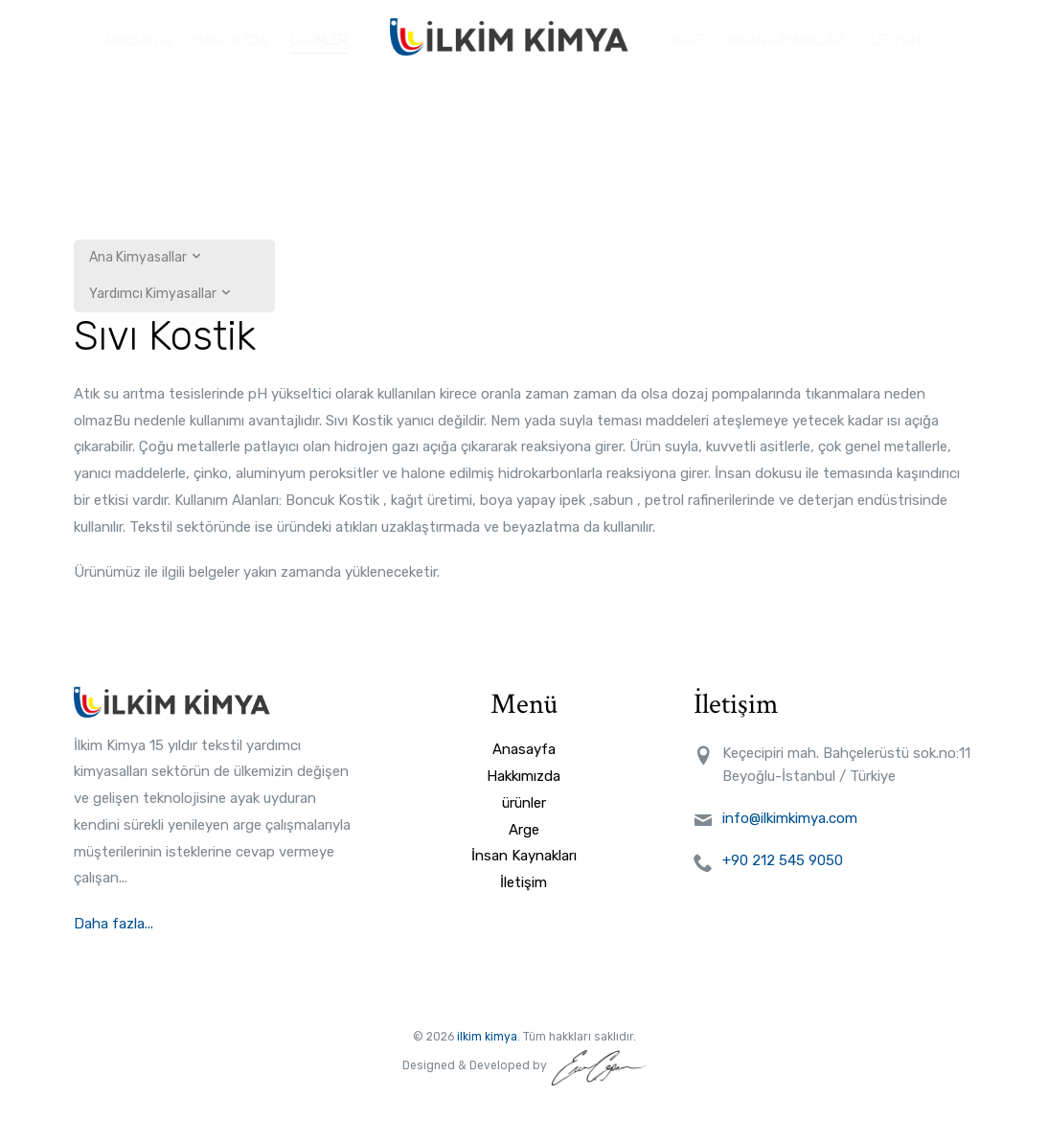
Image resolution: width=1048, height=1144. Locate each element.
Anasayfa (524, 749)
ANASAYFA (137, 36)
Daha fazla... (115, 923)
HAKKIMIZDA (230, 36)
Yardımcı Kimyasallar (161, 294)
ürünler (524, 803)
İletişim (523, 882)
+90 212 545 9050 (782, 860)
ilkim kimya (487, 1036)
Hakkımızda (523, 776)
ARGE (688, 36)
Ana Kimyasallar (146, 257)
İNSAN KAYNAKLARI (786, 36)
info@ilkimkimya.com (789, 818)
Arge (524, 829)
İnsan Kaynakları (524, 855)
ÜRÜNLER (319, 36)
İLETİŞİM (894, 36)
